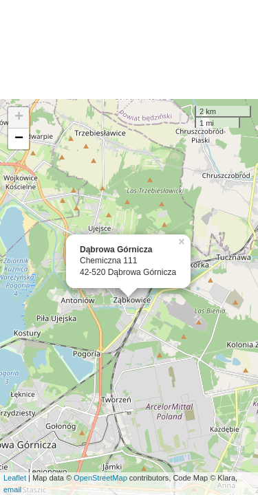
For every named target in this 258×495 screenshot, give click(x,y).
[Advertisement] (129, 49)
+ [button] (18, 117)
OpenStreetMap (100, 478)
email (12, 489)
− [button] (18, 139)
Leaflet (14, 478)
